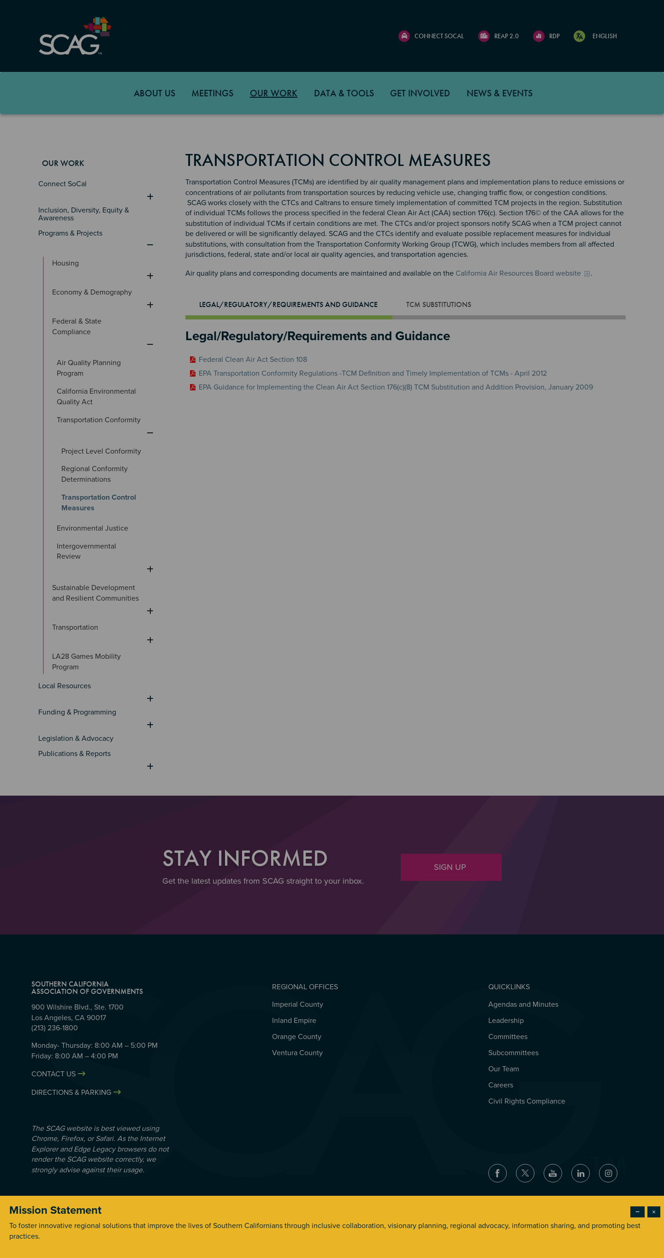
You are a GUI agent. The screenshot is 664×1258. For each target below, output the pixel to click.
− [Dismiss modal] (637, 1212)
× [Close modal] (654, 1212)
